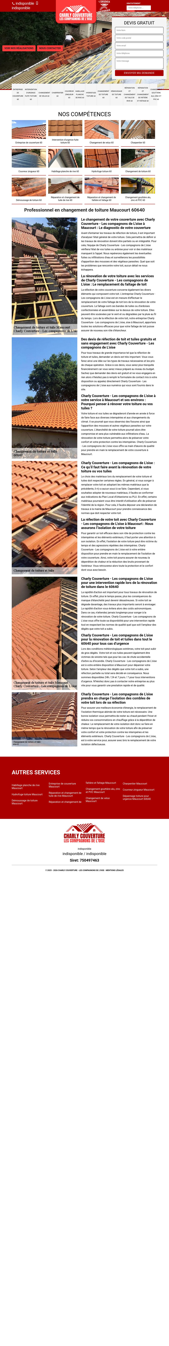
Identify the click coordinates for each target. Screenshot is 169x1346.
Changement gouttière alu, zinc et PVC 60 (156, 94)
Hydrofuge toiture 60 (91, 94)
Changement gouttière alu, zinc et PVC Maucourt (103, 790)
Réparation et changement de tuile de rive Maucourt (65, 794)
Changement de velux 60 (44, 94)
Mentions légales (115, 870)
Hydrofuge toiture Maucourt (27, 794)
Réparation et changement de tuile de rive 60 (130, 94)
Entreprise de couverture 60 (18, 94)
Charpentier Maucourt (135, 783)
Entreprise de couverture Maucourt (62, 785)
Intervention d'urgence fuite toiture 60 (31, 94)
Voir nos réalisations (18, 48)
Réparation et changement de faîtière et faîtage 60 (143, 94)
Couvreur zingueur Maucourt (138, 789)
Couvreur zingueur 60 (69, 94)
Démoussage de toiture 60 (116, 94)
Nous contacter (50, 48)
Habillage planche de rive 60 (79, 94)
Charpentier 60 (57, 94)
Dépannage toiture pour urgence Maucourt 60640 (137, 797)
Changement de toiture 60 (103, 94)
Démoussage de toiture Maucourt (25, 802)
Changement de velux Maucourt (98, 800)
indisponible (23, 3)
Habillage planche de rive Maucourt (26, 787)
